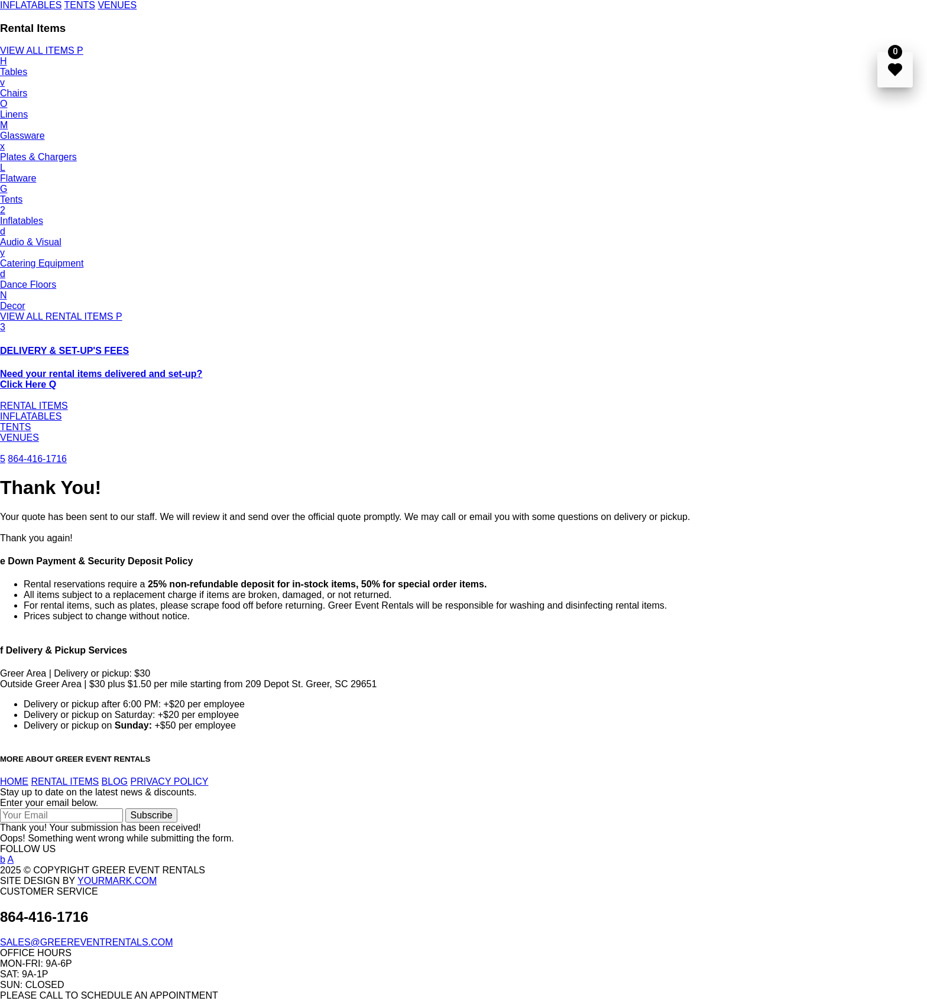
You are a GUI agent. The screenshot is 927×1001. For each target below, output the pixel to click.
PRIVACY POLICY (170, 781)
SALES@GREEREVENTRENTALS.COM (86, 942)
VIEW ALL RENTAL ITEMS (61, 316)
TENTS (79, 5)
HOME (14, 781)
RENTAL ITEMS (34, 406)
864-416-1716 (37, 459)
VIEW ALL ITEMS (41, 51)
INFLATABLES (30, 5)
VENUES (117, 5)
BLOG (115, 781)
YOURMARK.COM (117, 881)
